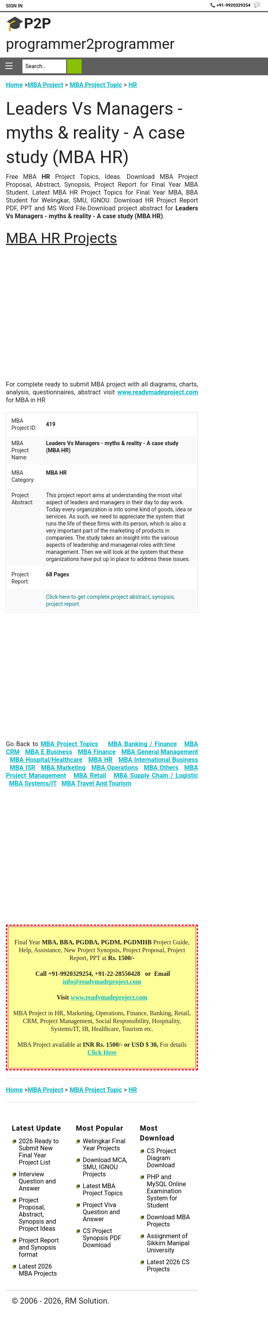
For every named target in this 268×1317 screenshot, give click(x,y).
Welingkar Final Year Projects (104, 1145)
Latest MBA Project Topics (102, 1190)
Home (14, 85)
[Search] (44, 66)
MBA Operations (114, 767)
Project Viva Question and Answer (101, 1212)
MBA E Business (48, 752)
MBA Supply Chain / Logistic (156, 775)
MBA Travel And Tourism (96, 783)
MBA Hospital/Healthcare (46, 759)
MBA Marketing (63, 767)
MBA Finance (97, 752)
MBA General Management (159, 752)
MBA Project (45, 85)
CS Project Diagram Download (161, 1158)
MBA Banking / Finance (142, 744)
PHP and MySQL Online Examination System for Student (166, 1191)
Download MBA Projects (168, 1221)
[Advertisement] (102, 316)
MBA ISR (22, 767)
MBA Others (161, 767)
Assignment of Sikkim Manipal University (168, 1243)
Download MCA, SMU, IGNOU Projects (105, 1167)
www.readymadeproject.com (157, 392)
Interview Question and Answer (37, 1181)
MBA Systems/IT (33, 783)
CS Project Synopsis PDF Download (102, 1238)
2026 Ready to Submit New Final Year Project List (39, 1152)
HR (132, 85)
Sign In (14, 6)
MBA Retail (90, 775)
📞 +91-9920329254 (231, 5)
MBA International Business (158, 759)
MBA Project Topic (96, 85)
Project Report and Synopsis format (39, 1247)
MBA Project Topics (69, 744)
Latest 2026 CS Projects (168, 1266)
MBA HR (100, 759)
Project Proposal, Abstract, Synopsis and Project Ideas (37, 1214)
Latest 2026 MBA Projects (38, 1270)
